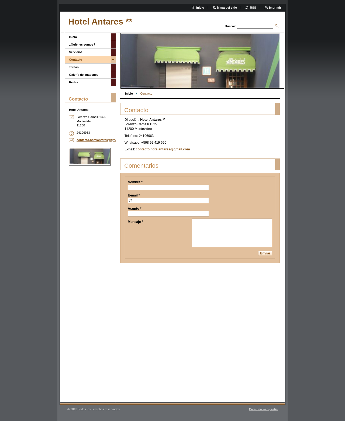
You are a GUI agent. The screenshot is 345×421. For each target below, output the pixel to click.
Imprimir (275, 7)
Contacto (75, 59)
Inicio (129, 93)
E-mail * (134, 195)
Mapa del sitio (227, 7)
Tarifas (74, 67)
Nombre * (135, 182)
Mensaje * (135, 222)
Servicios (75, 52)
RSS (253, 7)
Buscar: (230, 26)
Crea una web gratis (263, 409)
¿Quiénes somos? (82, 44)
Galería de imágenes (83, 74)
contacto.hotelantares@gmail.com (163, 149)
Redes (73, 82)
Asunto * (135, 209)
